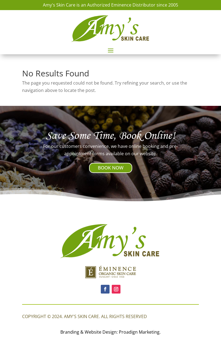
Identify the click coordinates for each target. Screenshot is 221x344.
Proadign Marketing (139, 332)
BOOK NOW (110, 167)
